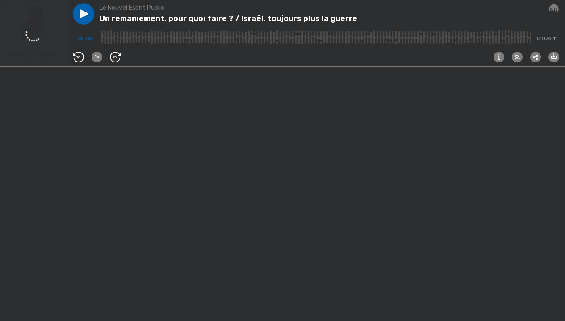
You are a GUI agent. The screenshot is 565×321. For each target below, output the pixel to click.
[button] (83, 14)
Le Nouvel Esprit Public (132, 8)
